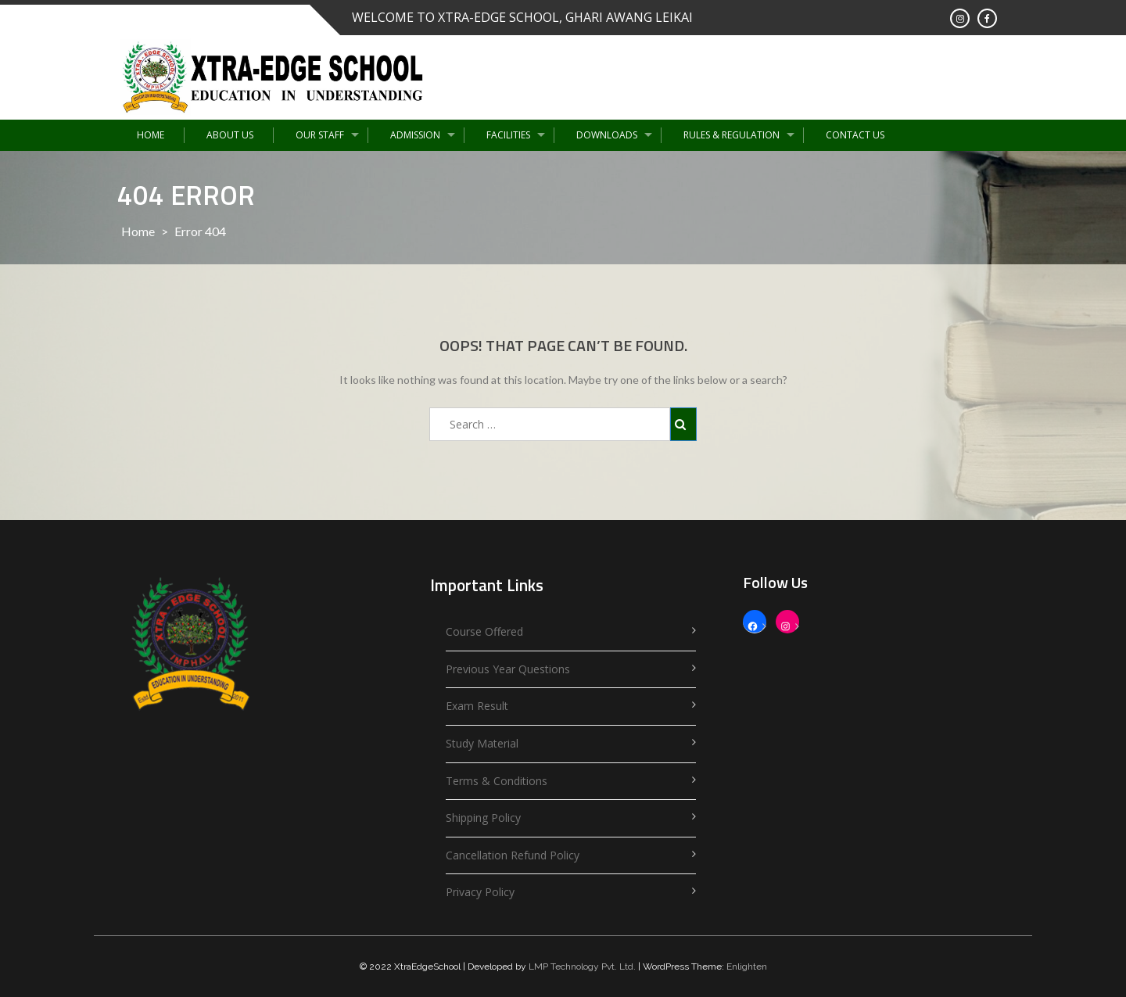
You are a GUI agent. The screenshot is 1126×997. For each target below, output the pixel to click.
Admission (415, 135)
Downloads (606, 135)
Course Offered (484, 631)
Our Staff (320, 135)
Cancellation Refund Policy (512, 855)
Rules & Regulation (731, 135)
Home (150, 135)
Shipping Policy (483, 817)
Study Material (482, 743)
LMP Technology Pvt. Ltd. (582, 966)
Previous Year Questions (508, 669)
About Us (229, 135)
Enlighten (746, 966)
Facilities (508, 135)
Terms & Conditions (496, 780)
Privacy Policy (480, 891)
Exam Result (477, 705)
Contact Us (855, 135)
